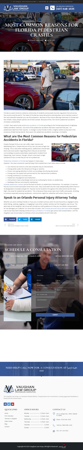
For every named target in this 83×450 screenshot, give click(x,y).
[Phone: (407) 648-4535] (7, 265)
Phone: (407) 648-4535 (19, 265)
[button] (46, 7)
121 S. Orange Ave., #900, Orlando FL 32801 (26, 256)
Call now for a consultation (64, 6)
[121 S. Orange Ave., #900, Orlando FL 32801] (7, 256)
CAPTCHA (39, 309)
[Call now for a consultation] (52, 8)
